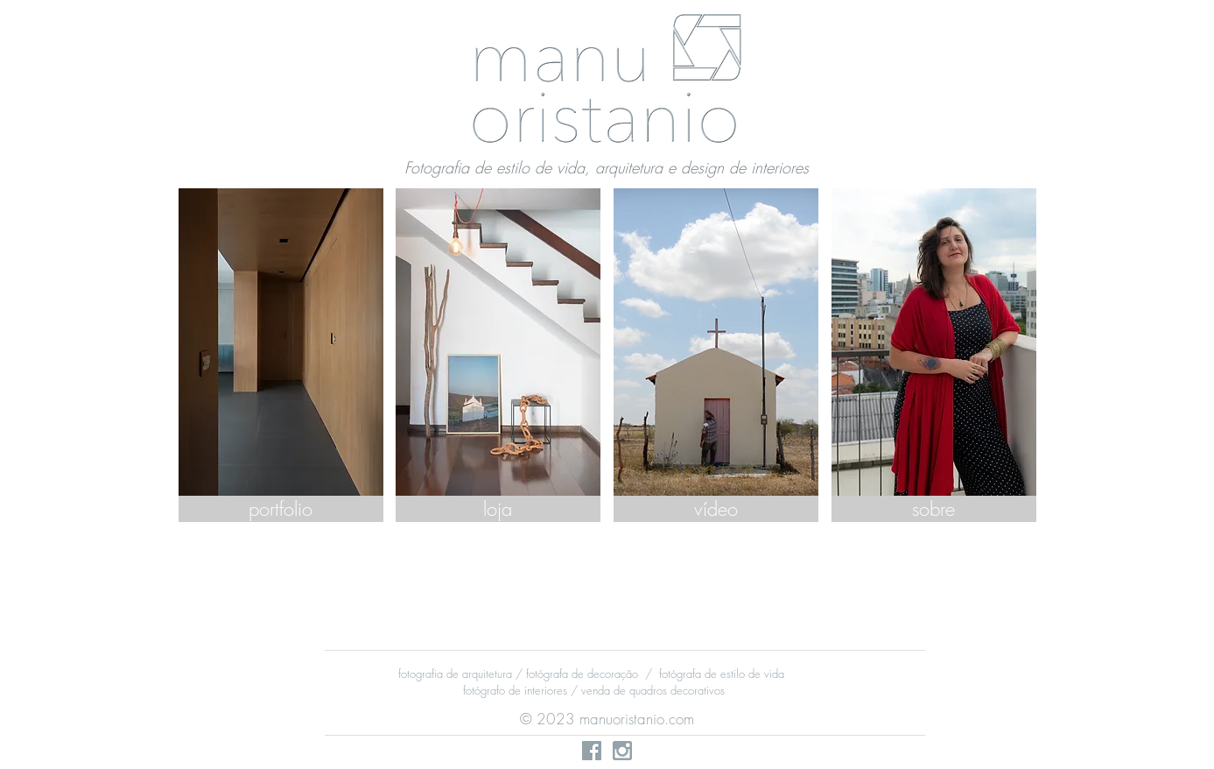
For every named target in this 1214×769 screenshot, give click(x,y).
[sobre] (934, 509)
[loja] (498, 509)
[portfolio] (281, 509)
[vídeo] (716, 509)
